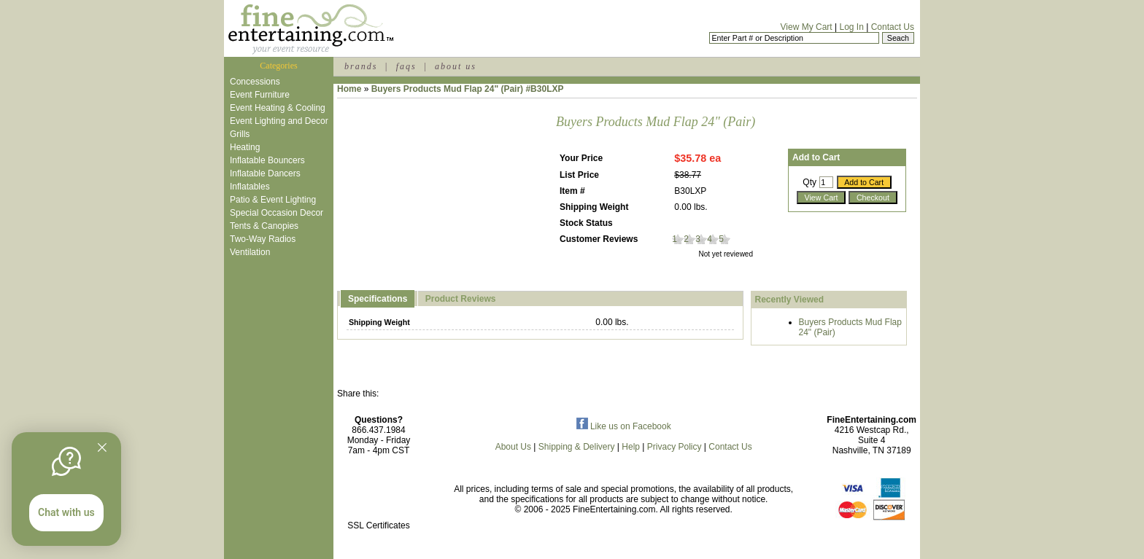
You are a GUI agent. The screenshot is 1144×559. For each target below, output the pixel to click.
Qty (809, 182)
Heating (245, 147)
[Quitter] (102, 447)
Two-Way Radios (262, 239)
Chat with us (66, 512)
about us (455, 66)
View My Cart (806, 27)
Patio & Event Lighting (273, 200)
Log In (851, 27)
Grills (240, 134)
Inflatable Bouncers (267, 160)
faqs (406, 66)
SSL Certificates (378, 525)
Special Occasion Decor (276, 213)
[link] (378, 494)
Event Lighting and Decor (279, 121)
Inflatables (250, 186)
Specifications (377, 299)
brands (360, 66)
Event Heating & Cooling (277, 108)
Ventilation (250, 252)
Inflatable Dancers (265, 173)
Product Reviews (460, 299)
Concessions (255, 82)
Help (631, 447)
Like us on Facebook (623, 426)
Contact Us (892, 27)
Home (349, 89)
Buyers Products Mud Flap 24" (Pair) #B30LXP (467, 89)
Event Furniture (260, 95)
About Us (513, 447)
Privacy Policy (674, 447)
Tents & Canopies (264, 226)
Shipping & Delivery (576, 447)
